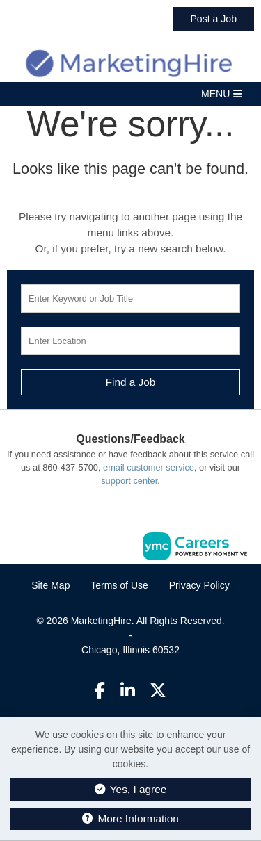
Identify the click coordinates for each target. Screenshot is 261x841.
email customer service (148, 467)
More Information (130, 818)
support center (129, 480)
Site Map (50, 585)
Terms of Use (119, 585)
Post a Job (213, 18)
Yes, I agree (131, 789)
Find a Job (131, 382)
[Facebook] (100, 690)
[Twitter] (158, 690)
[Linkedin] (128, 690)
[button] (130, 94)
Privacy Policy (199, 585)
